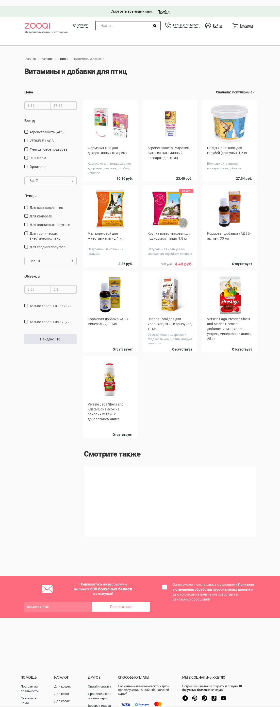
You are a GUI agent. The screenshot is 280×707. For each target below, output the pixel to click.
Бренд (29, 114)
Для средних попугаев (48, 241)
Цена (28, 86)
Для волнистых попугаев (50, 219)
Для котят (61, 694)
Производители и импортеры (100, 696)
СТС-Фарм (38, 152)
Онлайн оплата (99, 686)
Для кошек (62, 686)
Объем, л (32, 270)
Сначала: (223, 86)
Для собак (62, 701)
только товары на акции (49, 316)
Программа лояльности (30, 689)
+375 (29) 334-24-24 (186, 19)
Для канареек (41, 210)
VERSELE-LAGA (42, 135)
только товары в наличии (50, 300)
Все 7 (52, 174)
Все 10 (52, 254)
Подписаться (121, 601)
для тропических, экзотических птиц (45, 229)
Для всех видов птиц (46, 201)
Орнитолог (38, 160)
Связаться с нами (30, 700)
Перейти (163, 5)
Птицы (30, 190)
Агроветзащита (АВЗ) (47, 126)
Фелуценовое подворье (48, 143)
